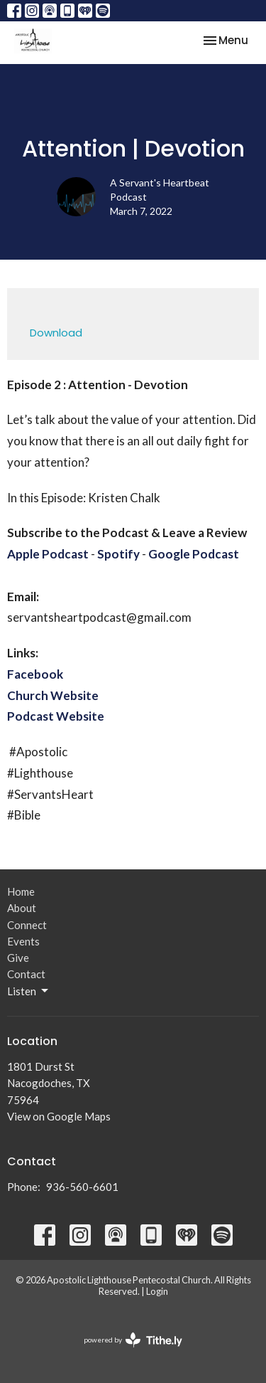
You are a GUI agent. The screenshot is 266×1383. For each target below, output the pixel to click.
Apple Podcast (48, 553)
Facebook (35, 674)
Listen (28, 991)
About (21, 907)
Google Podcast (193, 553)
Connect (27, 924)
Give (18, 957)
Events (23, 941)
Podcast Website (55, 716)
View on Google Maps (59, 1116)
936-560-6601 (82, 1186)
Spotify (118, 553)
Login (157, 1291)
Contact (26, 974)
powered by (133, 1340)
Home (21, 891)
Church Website (53, 695)
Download (56, 332)
